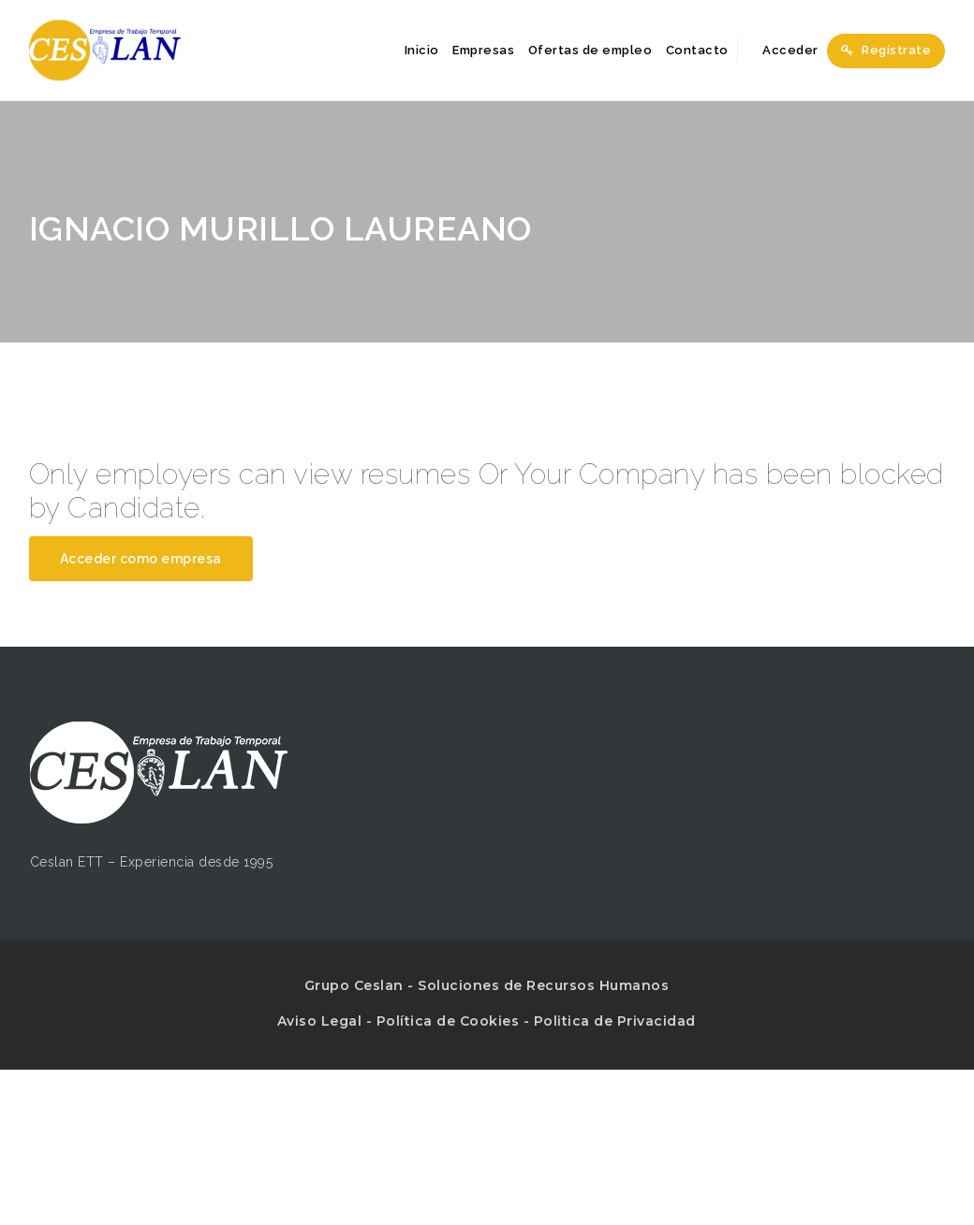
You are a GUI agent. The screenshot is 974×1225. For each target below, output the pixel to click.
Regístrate (886, 50)
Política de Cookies (448, 1021)
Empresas (483, 50)
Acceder (780, 50)
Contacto (697, 50)
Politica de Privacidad (615, 1021)
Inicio (422, 50)
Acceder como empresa (141, 558)
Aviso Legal (319, 1021)
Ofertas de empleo (590, 50)
